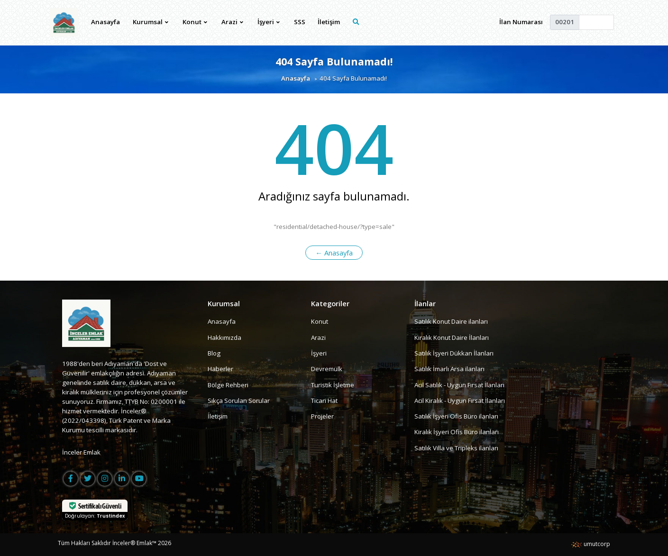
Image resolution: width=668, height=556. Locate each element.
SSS (299, 22)
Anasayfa (105, 22)
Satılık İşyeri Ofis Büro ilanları (456, 416)
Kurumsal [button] (151, 22)
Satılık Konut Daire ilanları (451, 321)
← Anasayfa (334, 252)
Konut (319, 321)
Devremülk (326, 369)
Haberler (220, 369)
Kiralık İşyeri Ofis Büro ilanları (456, 432)
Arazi (318, 337)
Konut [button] (195, 22)
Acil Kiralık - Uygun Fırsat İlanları (459, 400)
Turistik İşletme (332, 385)
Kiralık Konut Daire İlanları (451, 337)
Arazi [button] (232, 22)
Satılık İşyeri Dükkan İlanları (454, 353)
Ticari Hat (324, 400)
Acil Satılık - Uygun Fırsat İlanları (459, 385)
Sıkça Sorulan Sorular (239, 400)
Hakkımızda (224, 337)
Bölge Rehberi (228, 385)
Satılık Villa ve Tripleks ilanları (456, 448)
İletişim (329, 22)
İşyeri (319, 353)
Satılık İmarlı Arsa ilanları (449, 369)
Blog (214, 353)
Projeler (322, 416)
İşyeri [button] (268, 22)
